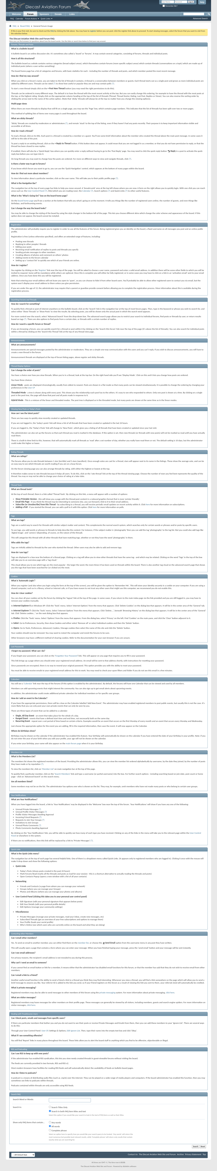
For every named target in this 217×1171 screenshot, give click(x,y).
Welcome (16, 14)
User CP (31, 387)
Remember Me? (170, 6)
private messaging (107, 992)
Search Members (62, 774)
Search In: (17, 1107)
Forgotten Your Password (66, 655)
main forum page (73, 743)
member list (83, 943)
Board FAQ (25, 26)
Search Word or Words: (23, 1099)
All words (54, 1126)
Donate (58, 14)
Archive (180, 1154)
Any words (55, 1122)
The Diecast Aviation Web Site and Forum (157, 1154)
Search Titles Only (58, 1107)
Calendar (19, 19)
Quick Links (45, 19)
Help (202, 2)
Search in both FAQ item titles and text (67, 1111)
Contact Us (132, 1154)
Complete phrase (58, 1130)
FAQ (12, 19)
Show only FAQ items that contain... (29, 1122)
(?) (54, 83)
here (148, 504)
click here (170, 992)
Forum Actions (31, 19)
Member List (47, 769)
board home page (26, 200)
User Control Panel (36, 191)
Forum (30, 14)
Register (42, 270)
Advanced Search (200, 18)
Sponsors (44, 14)
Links (72, 14)
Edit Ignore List (73, 1030)
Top (204, 1154)
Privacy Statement (193, 1154)
